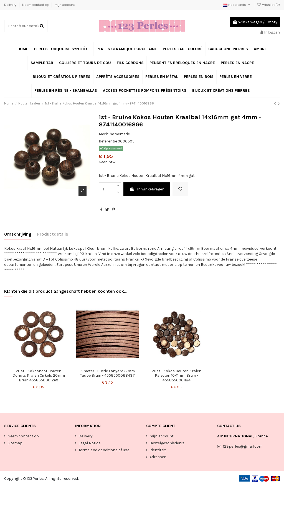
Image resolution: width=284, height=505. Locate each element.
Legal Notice (89, 443)
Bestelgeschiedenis (166, 443)
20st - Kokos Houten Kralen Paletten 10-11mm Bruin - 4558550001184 (176, 376)
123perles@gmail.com (242, 446)
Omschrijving (17, 234)
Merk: (104, 134)
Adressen (157, 457)
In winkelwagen (146, 189)
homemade (120, 134)
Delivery (10, 5)
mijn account (65, 5)
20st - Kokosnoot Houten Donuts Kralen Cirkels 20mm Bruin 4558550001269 (38, 376)
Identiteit (157, 450)
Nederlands (237, 5)
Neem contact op (36, 5)
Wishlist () (268, 5)
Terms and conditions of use (103, 450)
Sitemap (14, 443)
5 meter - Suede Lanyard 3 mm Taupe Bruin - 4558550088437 (107, 373)
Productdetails (52, 234)
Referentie (108, 141)
